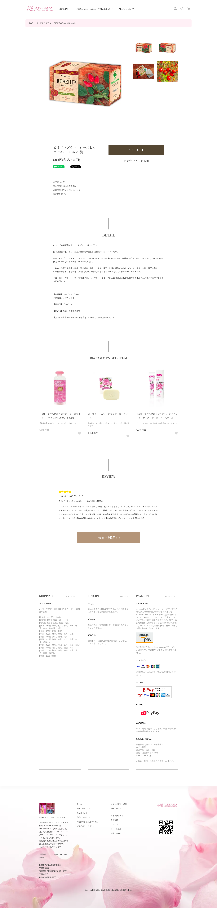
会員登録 (114, 820)
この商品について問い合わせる (66, 190)
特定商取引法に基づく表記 (64, 186)
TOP (31, 23)
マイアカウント (117, 815)
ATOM (118, 808)
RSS (112, 808)
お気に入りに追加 (136, 161)
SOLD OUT (136, 150)
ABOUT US (125, 8)
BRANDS (63, 8)
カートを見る (116, 829)
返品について (59, 182)
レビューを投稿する (108, 537)
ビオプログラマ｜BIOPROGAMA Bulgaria (56, 23)
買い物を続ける (60, 194)
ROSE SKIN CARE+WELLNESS (93, 8)
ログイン (114, 824)
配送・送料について (85, 808)
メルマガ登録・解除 (119, 804)
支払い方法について (85, 817)
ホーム (79, 804)
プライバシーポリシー (86, 826)
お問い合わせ (116, 833)
